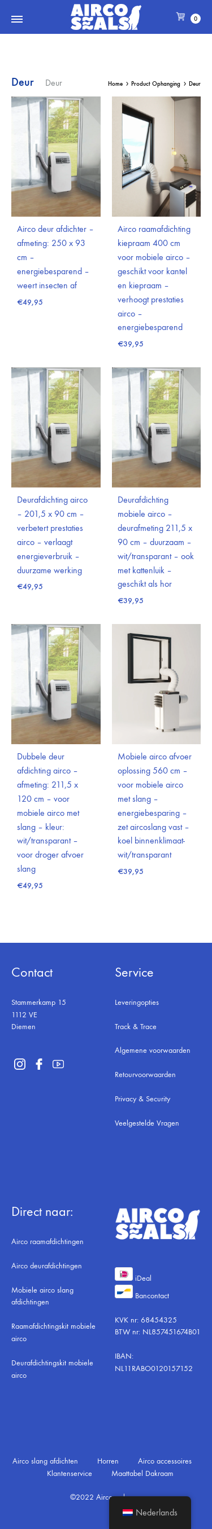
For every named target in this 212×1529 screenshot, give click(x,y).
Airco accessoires (165, 1461)
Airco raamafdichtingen (47, 1241)
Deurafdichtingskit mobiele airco (52, 1369)
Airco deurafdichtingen (46, 1266)
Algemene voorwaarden (153, 1050)
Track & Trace (136, 1026)
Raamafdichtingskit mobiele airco (53, 1332)
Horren (108, 1461)
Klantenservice (69, 1473)
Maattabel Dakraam (142, 1473)
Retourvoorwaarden (145, 1074)
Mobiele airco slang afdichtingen (42, 1296)
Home (115, 83)
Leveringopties (137, 1002)
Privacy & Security (142, 1099)
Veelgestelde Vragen (147, 1123)
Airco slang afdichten (45, 1461)
